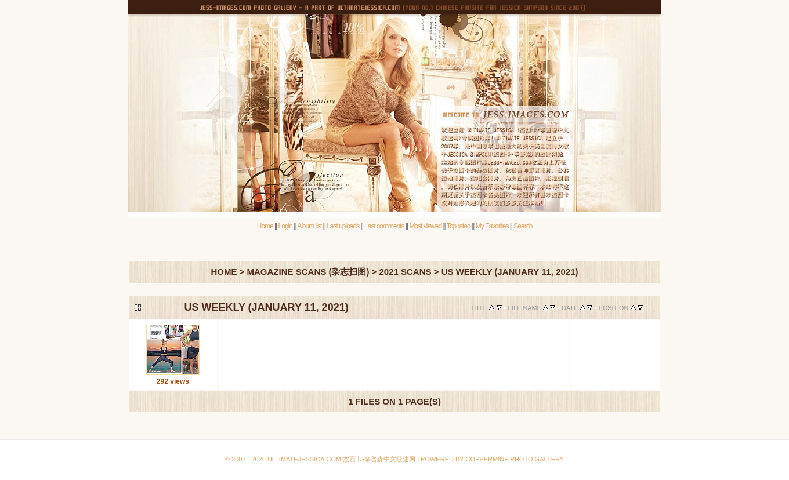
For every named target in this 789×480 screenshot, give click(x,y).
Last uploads (343, 226)
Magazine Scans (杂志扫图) (308, 272)
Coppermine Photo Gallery (406, 432)
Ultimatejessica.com (304, 459)
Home (265, 226)
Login (285, 226)
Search (522, 226)
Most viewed (425, 226)
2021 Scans (405, 272)
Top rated (458, 226)
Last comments (384, 226)
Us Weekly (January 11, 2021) (509, 272)
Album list (309, 226)
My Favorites (492, 226)
